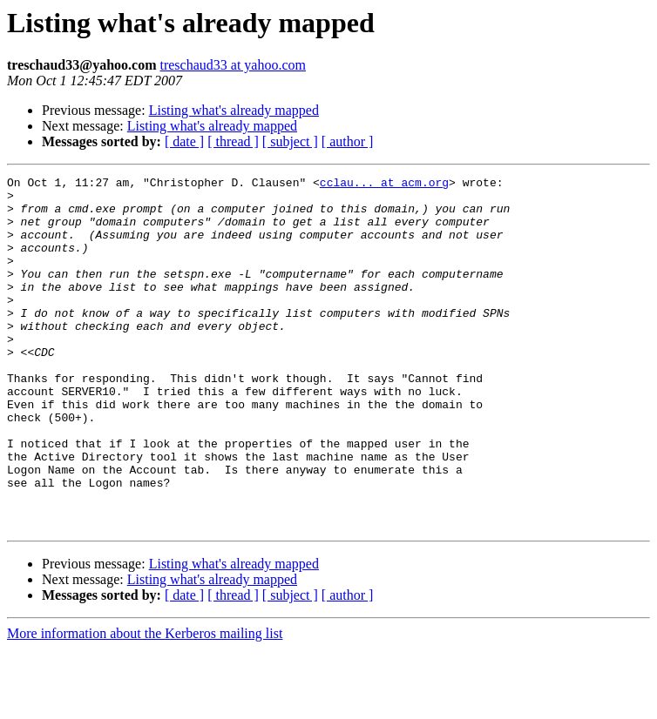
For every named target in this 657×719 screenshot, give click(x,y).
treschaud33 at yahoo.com (232, 64)
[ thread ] (233, 141)
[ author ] (348, 141)
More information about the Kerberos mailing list (144, 703)
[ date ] (184, 141)
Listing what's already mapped (234, 110)
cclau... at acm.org (384, 184)
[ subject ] (290, 141)
